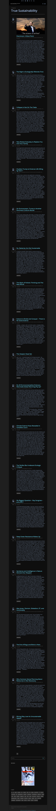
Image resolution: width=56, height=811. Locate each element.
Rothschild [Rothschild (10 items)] (26, 798)
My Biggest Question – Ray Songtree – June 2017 (29, 501)
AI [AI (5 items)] (13, 792)
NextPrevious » (17, 754)
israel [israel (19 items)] (28, 796)
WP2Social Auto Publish (23, 810)
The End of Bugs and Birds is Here (28, 645)
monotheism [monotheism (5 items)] (34, 796)
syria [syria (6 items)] (35, 798)
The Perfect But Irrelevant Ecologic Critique (28, 466)
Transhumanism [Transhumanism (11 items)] (18, 800)
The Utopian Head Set (24, 354)
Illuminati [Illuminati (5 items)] (18, 796)
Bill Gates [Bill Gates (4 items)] (19, 792)
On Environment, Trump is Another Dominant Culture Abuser (28, 209)
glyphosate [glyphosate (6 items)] (39, 794)
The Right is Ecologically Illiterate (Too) (29, 72)
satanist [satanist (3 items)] (33, 798)
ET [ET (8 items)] (39, 792)
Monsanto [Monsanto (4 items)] (38, 796)
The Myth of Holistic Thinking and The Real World (29, 283)
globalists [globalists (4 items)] (24, 794)
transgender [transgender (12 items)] (13, 800)
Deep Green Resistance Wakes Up (28, 537)
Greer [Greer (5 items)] (12, 796)
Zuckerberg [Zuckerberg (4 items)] (36, 800)
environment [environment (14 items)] (36, 792)
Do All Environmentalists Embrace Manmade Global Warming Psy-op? (28, 386)
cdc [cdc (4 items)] (21, 792)
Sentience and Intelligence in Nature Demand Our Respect (29, 572)
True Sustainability (38, 37)
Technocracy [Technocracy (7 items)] (39, 798)
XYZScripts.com (33, 810)
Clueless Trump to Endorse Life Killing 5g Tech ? (29, 170)
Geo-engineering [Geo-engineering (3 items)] (20, 794)
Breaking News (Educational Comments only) (28, 172)
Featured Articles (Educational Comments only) (28, 719)
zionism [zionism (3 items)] (29, 800)
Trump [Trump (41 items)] (22, 800)
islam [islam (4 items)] (25, 796)
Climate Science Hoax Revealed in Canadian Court (28, 426)
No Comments (30, 73)
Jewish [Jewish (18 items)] (30, 796)
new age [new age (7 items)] (42, 796)
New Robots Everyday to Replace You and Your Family (29, 143)
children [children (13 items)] (24, 792)
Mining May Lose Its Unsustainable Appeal (28, 717)
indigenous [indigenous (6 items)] (22, 796)
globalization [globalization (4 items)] (29, 794)
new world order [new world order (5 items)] (14, 798)
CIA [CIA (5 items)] (29, 792)
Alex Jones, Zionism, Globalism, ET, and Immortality (30, 609)
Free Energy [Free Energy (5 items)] (13, 794)
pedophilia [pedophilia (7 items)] (21, 798)
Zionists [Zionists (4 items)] (32, 800)
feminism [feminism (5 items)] (42, 792)
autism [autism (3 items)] (16, 792)
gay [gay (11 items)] (16, 794)
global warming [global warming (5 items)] (34, 794)
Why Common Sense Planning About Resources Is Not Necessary (29, 680)
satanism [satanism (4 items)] (30, 798)
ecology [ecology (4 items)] (32, 792)
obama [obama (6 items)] (18, 798)
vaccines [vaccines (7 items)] (25, 800)
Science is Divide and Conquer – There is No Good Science (30, 320)
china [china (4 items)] (27, 792)
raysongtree (19, 37)
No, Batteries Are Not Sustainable (28, 248)
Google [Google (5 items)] (43, 794)
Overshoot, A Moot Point (25, 36)
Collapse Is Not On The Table (26, 107)
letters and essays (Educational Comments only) (28, 37)
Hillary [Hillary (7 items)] (15, 796)
